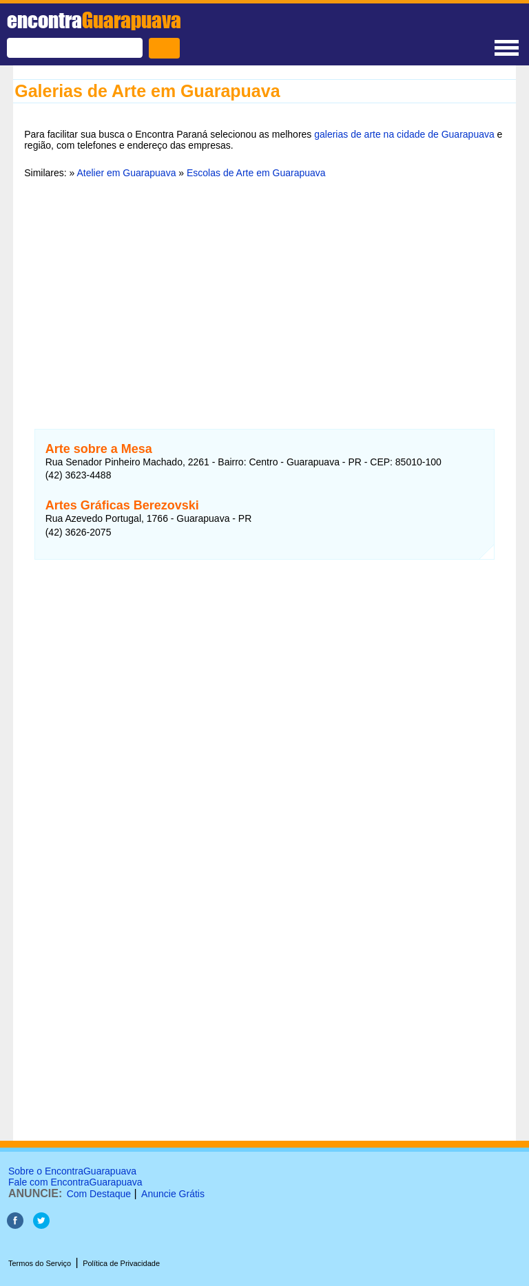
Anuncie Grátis (173, 1193)
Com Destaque (99, 1193)
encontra (94, 20)
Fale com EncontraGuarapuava (75, 1182)
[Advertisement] (264, 295)
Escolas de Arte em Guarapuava (256, 172)
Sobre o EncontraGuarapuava (72, 1171)
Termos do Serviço (39, 1263)
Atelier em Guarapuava (126, 172)
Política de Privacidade (121, 1263)
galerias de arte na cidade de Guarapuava (404, 134)
